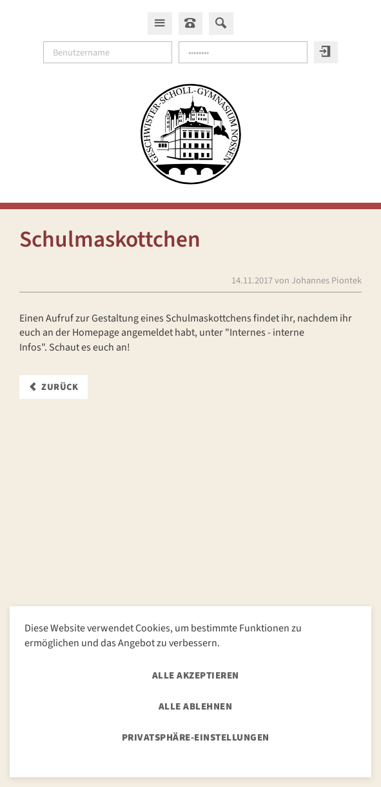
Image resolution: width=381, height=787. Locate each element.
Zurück (59, 387)
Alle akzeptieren (195, 675)
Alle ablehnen (196, 706)
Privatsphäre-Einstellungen (195, 737)
